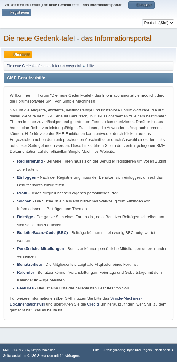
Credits (93, 304)
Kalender (25, 272)
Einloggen (26, 177)
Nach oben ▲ (164, 350)
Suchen (24, 201)
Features (25, 288)
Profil (22, 193)
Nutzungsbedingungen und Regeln (127, 350)
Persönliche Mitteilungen (40, 248)
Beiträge (25, 217)
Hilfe (96, 350)
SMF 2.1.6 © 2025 (16, 350)
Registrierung (30, 161)
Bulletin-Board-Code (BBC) (42, 232)
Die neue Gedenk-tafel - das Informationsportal (78, 38)
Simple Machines (43, 350)
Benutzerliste (29, 264)
